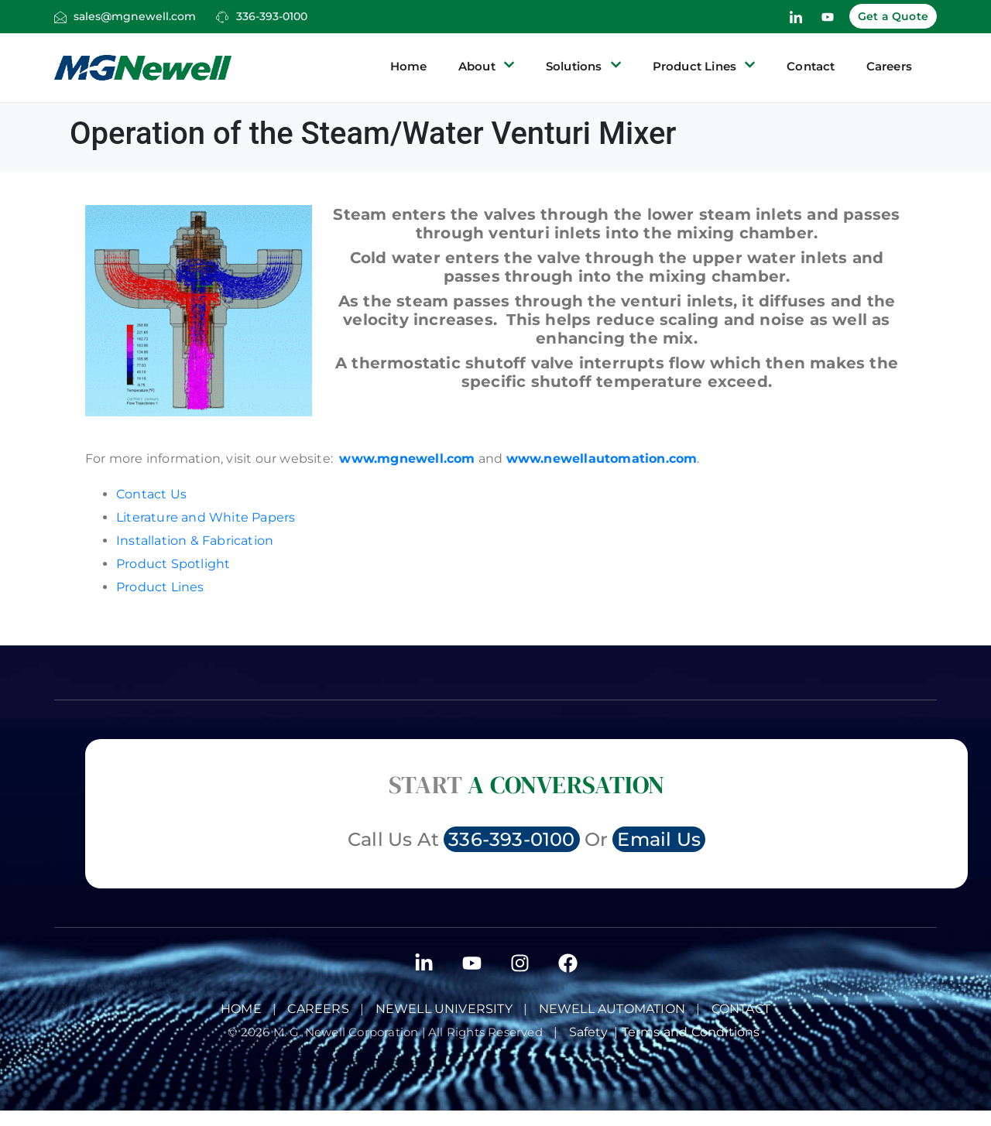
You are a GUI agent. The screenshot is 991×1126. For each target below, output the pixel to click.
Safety (592, 1032)
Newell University (444, 1008)
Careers (889, 66)
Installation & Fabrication (194, 540)
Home (408, 66)
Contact (811, 66)
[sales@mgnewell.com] (60, 17)
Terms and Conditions (692, 1032)
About (486, 66)
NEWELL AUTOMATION (612, 1008)
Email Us (659, 839)
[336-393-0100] (222, 17)
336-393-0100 (271, 16)
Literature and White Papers (205, 517)
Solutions (584, 66)
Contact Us (151, 494)
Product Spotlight (173, 563)
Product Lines (704, 66)
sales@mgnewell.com (135, 16)
